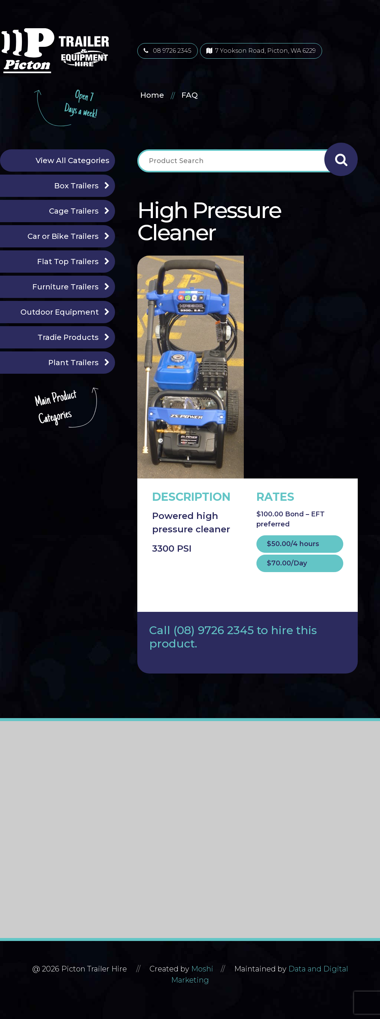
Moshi (202, 968)
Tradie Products (68, 337)
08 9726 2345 (167, 50)
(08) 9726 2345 (213, 630)
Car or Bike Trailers (63, 236)
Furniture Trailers (65, 286)
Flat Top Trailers (68, 261)
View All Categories (72, 160)
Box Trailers (76, 185)
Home (152, 95)
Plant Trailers (73, 362)
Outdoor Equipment (59, 312)
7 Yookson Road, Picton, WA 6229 (261, 50)
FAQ (189, 95)
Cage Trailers (74, 211)
